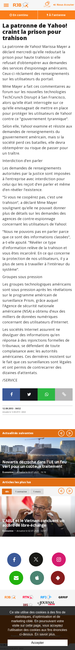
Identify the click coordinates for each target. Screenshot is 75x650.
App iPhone (37, 578)
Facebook (14, 559)
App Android (58, 578)
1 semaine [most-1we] (21, 491)
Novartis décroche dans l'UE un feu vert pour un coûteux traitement (34, 464)
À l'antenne (56, 15)
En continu (19, 15)
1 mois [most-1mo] (37, 491)
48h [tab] (7, 491)
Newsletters (16, 578)
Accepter (37, 642)
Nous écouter (65, 4)
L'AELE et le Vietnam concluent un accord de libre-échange (33, 522)
